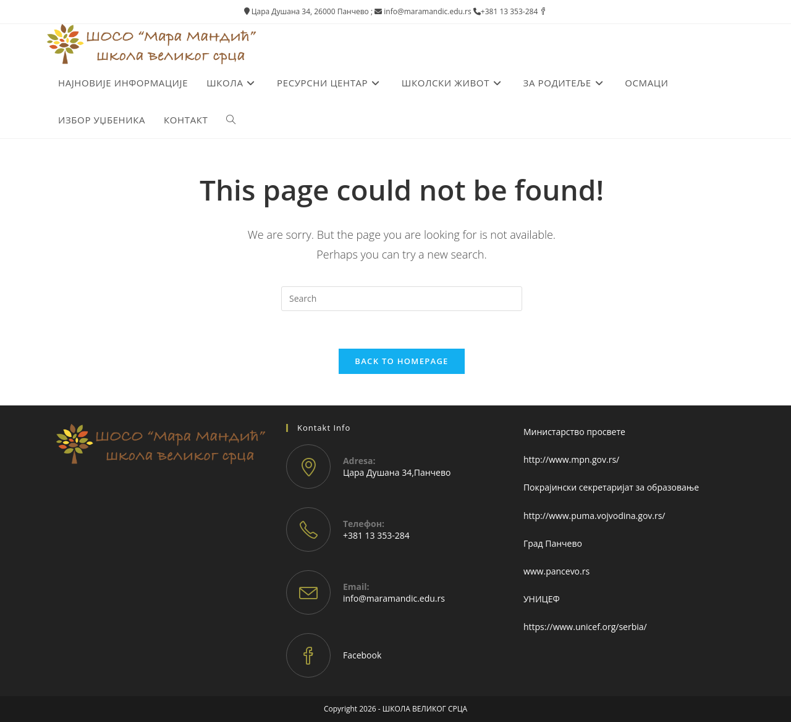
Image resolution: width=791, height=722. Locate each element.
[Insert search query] (401, 298)
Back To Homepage (401, 361)
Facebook (362, 655)
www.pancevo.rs (556, 571)
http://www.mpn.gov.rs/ (571, 459)
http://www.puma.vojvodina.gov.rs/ (594, 515)
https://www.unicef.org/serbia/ (585, 627)
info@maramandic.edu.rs (394, 598)
